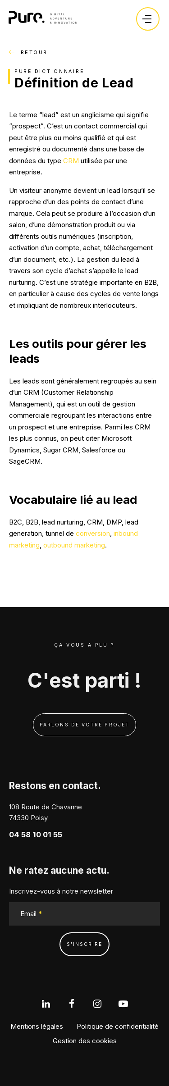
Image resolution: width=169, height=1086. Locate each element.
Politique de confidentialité (118, 1026)
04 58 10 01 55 (35, 834)
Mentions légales (36, 1026)
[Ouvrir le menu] (146, 19)
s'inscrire (85, 944)
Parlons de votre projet (84, 725)
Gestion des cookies (85, 1040)
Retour (28, 52)
